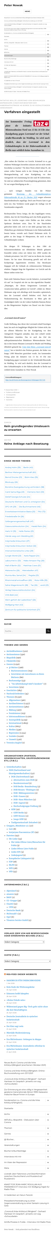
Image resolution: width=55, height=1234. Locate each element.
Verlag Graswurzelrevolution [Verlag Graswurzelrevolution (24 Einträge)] (20, 590)
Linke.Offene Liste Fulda (22, 848)
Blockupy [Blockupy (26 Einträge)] (11, 482)
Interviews (14, 687)
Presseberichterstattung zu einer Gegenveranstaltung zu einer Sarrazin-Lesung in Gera (26, 83)
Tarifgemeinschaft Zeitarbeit (24, 822)
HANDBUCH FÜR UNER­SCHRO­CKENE (24, 980)
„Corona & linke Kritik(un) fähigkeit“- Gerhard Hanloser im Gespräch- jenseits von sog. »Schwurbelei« (25, 24)
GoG (11, 829)
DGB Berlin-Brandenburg (25, 786)
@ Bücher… (7, 52)
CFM (11, 907)
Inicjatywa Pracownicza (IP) (21, 832)
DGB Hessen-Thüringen (24, 790)
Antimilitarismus (14, 651)
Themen (6, 46)
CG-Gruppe (12, 900)
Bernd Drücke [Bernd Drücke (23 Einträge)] (13, 477)
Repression (10, 397)
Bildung (12, 710)
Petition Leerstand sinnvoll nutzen (31, 407)
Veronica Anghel (14, 742)
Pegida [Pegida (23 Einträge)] (33, 575)
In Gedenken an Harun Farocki (12, 80)
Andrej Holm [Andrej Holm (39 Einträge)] (13, 467)
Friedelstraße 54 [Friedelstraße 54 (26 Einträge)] (14, 516)
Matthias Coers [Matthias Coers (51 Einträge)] (32, 565)
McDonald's (12, 913)
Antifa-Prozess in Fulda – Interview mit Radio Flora (17, 91)
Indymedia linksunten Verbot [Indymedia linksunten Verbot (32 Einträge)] (20, 546)
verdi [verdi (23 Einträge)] (44, 585)
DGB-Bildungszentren (23, 793)
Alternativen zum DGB (23, 780)
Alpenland (11, 891)
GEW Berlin (18, 812)
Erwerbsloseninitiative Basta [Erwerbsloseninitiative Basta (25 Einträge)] (20, 511)
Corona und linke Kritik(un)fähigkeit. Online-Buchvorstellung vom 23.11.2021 (23, 20)
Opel (9, 917)
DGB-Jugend (19, 803)
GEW (13, 809)
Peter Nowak (13, 5)
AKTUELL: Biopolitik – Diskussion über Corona (15, 42)
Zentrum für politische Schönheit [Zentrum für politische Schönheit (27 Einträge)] (22, 610)
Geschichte (12, 690)
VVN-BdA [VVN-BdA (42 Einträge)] (11, 595)
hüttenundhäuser (13, 392)
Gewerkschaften (14, 767)
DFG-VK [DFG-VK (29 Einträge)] (10, 507)
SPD (11, 871)
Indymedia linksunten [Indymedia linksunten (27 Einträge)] (17, 541)
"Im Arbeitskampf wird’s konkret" (27, 684)
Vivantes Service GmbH (17, 920)
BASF (9, 897)
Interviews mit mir (8, 62)
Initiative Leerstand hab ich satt (13, 407)
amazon (10, 894)
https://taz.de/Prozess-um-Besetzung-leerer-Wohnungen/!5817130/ (25, 380)
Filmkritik (11, 661)
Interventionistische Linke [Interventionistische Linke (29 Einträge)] (19, 551)
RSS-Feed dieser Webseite (22, 974)
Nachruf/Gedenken (15, 693)
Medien (12, 729)
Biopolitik (11, 657)
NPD (11, 868)
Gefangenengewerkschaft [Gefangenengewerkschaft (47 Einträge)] (19, 521)
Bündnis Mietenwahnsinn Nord (17, 405)
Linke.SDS (16, 852)
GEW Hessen (19, 816)
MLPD (11, 865)
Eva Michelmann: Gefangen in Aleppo (24, 1039)
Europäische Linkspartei (20, 858)
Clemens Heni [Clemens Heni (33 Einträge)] (35, 492)
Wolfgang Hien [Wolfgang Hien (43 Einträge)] (14, 605)
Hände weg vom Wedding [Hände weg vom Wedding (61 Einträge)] (19, 536)
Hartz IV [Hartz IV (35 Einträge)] (10, 531)
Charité (10, 904)
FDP (11, 862)
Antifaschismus (16, 703)
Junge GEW (18, 819)
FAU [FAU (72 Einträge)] (41, 511)
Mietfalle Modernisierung (18, 1033)
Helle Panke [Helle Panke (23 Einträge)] (26, 531)
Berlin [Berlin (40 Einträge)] (28, 467)
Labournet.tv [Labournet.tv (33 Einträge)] (13, 561)
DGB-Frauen (19, 796)
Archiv (5, 39)
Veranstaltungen (8, 55)
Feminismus (14, 713)
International (15, 723)
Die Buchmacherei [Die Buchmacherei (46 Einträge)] (29, 507)
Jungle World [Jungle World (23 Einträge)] (13, 556)
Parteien (10, 835)
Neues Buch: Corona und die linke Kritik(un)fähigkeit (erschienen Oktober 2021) (24, 17)
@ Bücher (13, 667)
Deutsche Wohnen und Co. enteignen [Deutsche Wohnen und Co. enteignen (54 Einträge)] (25, 502)
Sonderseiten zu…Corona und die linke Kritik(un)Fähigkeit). (19, 33)
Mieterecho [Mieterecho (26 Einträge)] (12, 570)
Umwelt (12, 739)
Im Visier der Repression (10, 65)
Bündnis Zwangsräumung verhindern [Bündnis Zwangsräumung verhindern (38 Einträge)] (24, 487)
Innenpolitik (11, 395)
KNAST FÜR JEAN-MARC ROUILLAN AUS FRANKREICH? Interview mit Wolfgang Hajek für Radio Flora (26, 76)
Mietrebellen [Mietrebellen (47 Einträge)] (30, 570)
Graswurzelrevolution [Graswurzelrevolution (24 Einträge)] (17, 526)
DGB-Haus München (23, 799)
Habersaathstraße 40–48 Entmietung (36, 405)
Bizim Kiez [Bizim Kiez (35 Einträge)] (31, 477)
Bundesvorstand (21, 783)
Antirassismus (13, 654)
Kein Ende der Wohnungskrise (21, 987)
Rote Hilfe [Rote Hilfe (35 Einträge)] (41, 580)
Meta (5, 68)
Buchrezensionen (19, 671)
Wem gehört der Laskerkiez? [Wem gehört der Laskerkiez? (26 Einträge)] (20, 600)
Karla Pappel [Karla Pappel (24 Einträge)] (31, 556)
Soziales (9, 400)
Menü (27, 11)
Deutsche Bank (13, 910)
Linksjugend (17, 855)
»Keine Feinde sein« (16, 1000)
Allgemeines (14, 700)
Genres (6, 49)
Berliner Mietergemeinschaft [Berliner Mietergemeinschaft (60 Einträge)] (20, 472)
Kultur (12, 726)
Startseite (6, 36)
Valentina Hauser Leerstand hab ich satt (24, 410)
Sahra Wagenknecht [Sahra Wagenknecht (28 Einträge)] (16, 585)
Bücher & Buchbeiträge (10, 58)
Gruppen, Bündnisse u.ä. (18, 826)
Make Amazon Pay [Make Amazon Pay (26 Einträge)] (33, 561)
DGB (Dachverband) (20, 776)
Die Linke (13, 839)
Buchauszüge (15, 680)
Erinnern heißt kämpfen (18, 993)
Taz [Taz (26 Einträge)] (34, 585)
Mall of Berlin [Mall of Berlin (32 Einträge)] (13, 565)
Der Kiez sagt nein (15, 1026)
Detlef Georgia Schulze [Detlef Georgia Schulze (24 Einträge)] (17, 497)
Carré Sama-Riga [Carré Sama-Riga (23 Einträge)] (14, 492)
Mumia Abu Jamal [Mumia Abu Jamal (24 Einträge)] (15, 575)
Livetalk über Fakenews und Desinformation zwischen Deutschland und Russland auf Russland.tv (25, 72)
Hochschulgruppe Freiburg (25, 806)
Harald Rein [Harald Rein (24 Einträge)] (38, 526)
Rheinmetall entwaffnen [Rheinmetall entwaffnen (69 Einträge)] (18, 580)
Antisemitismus (16, 707)
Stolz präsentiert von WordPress (28, 1229)
